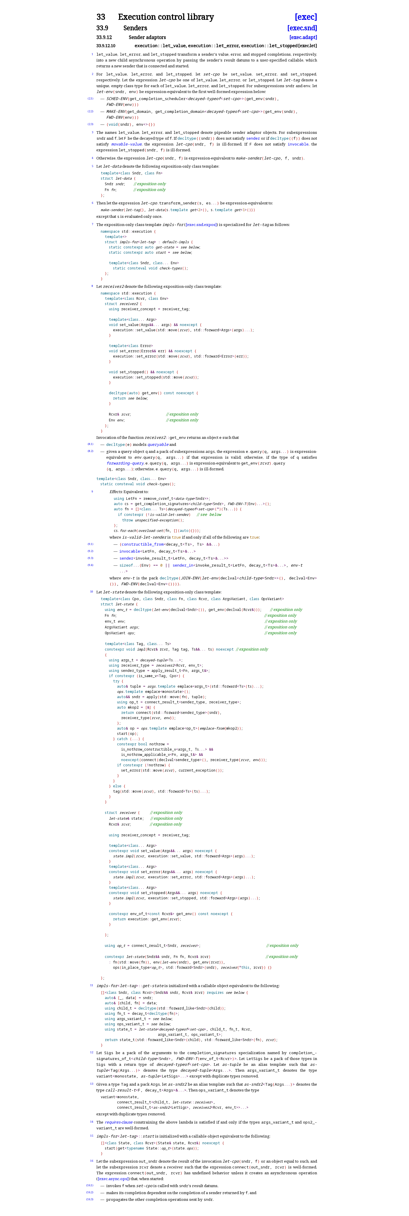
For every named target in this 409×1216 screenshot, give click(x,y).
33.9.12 (104, 37)
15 (91, 1136)
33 (100, 17)
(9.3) (90, 558)
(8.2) (90, 451)
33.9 (102, 28)
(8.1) (90, 444)
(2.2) (90, 111)
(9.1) (90, 544)
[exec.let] (307, 45)
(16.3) (89, 1199)
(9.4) (90, 565)
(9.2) (90, 551)
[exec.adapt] (303, 37)
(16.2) (89, 1192)
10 (91, 591)
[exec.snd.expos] (201, 224)
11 (91, 985)
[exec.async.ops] (113, 1178)
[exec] (306, 17)
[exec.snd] (302, 28)
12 (91, 1052)
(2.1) (90, 98)
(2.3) (90, 124)
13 (91, 1084)
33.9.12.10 (105, 45)
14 (91, 1122)
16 (91, 1161)
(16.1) (89, 1185)
